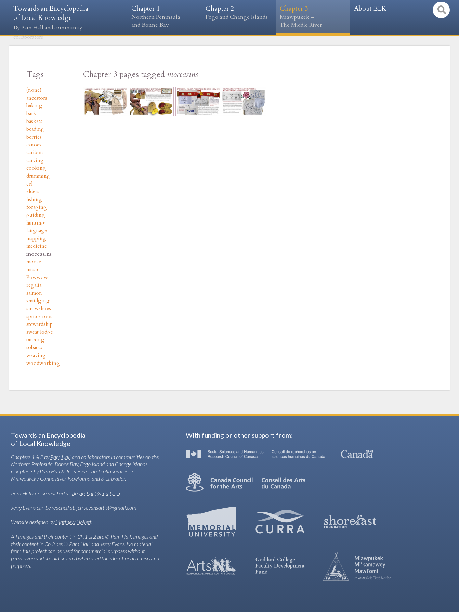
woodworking (43, 363)
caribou (34, 152)
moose (33, 261)
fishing (34, 199)
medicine (36, 246)
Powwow (37, 277)
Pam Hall (60, 457)
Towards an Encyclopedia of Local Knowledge (50, 22)
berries (34, 137)
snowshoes (38, 308)
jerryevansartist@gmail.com (106, 507)
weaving (36, 355)
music (32, 269)
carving (35, 160)
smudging (38, 300)
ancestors (36, 98)
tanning (35, 339)
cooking (36, 168)
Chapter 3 (313, 16)
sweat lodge (39, 332)
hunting (35, 223)
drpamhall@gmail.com (97, 493)
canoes (33, 145)
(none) (33, 90)
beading (35, 129)
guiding (35, 215)
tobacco (35, 347)
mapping (36, 238)
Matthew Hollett (73, 522)
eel (29, 184)
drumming (38, 176)
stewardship (39, 324)
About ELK (370, 8)
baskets (34, 121)
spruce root (39, 316)
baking (34, 106)
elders (32, 191)
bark (31, 113)
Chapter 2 (239, 12)
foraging (36, 207)
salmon (34, 293)
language (36, 230)
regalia (33, 285)
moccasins (39, 254)
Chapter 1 (164, 16)
